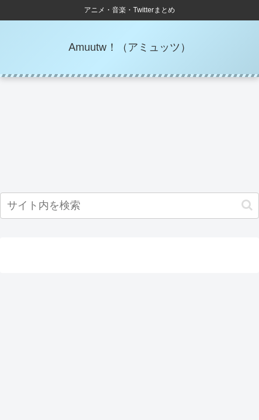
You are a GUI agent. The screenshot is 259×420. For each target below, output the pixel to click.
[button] (247, 205)
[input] (129, 205)
